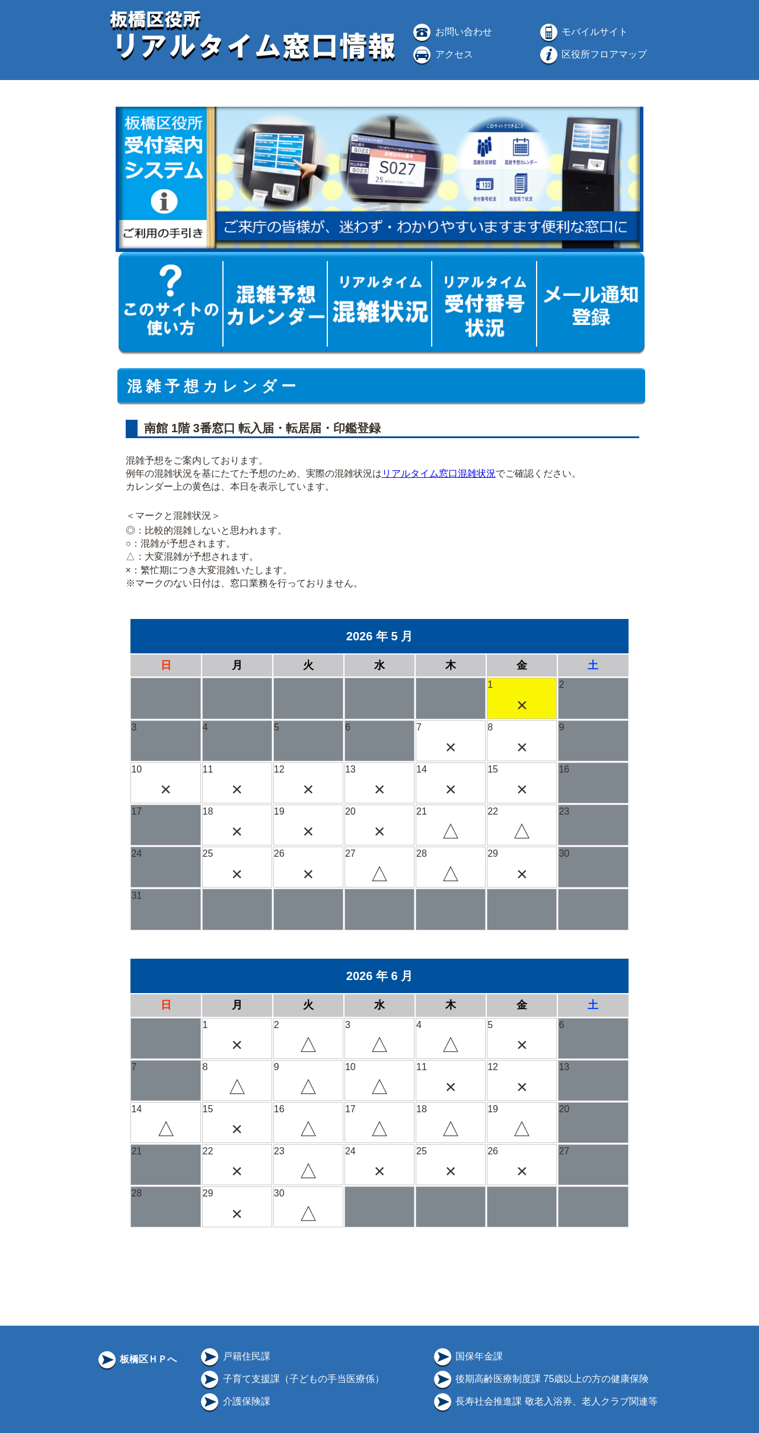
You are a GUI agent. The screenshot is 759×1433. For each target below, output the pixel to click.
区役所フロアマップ (592, 54)
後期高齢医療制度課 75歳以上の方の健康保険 (540, 1379)
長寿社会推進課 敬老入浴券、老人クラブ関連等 (545, 1401)
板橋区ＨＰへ (136, 1359)
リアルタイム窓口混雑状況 (439, 473)
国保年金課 (467, 1356)
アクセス (442, 54)
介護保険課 (234, 1401)
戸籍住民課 (234, 1356)
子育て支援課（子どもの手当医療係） (291, 1379)
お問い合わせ (451, 32)
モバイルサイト (583, 32)
